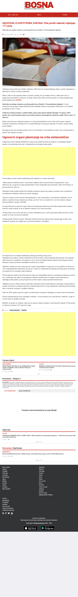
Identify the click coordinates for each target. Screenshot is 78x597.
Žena (40, 483)
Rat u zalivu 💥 (13, 15)
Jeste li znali (43, 487)
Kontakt (4, 504)
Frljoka (41, 491)
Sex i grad (42, 481)
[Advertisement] (39, 161)
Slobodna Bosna (39, 523)
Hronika (5, 475)
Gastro (41, 473)
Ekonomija (5, 477)
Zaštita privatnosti (8, 510)
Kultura (41, 469)
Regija (4, 481)
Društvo (4, 487)
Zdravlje (41, 471)
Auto (40, 477)
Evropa (4, 483)
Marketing (5, 500)
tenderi (24, 310)
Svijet (4, 485)
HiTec (41, 475)
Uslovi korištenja (7, 508)
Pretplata (5, 502)
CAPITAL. (18, 100)
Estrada (41, 485)
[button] (73, 39)
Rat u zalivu (6, 467)
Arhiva (4, 498)
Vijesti (39, 15)
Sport (4, 479)
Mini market (6, 489)
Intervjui (13, 19)
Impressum (6, 506)
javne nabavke (14, 310)
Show (40, 479)
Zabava (41, 489)
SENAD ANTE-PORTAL (46, 495)
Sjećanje (42, 467)
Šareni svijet (43, 493)
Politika (65, 15)
